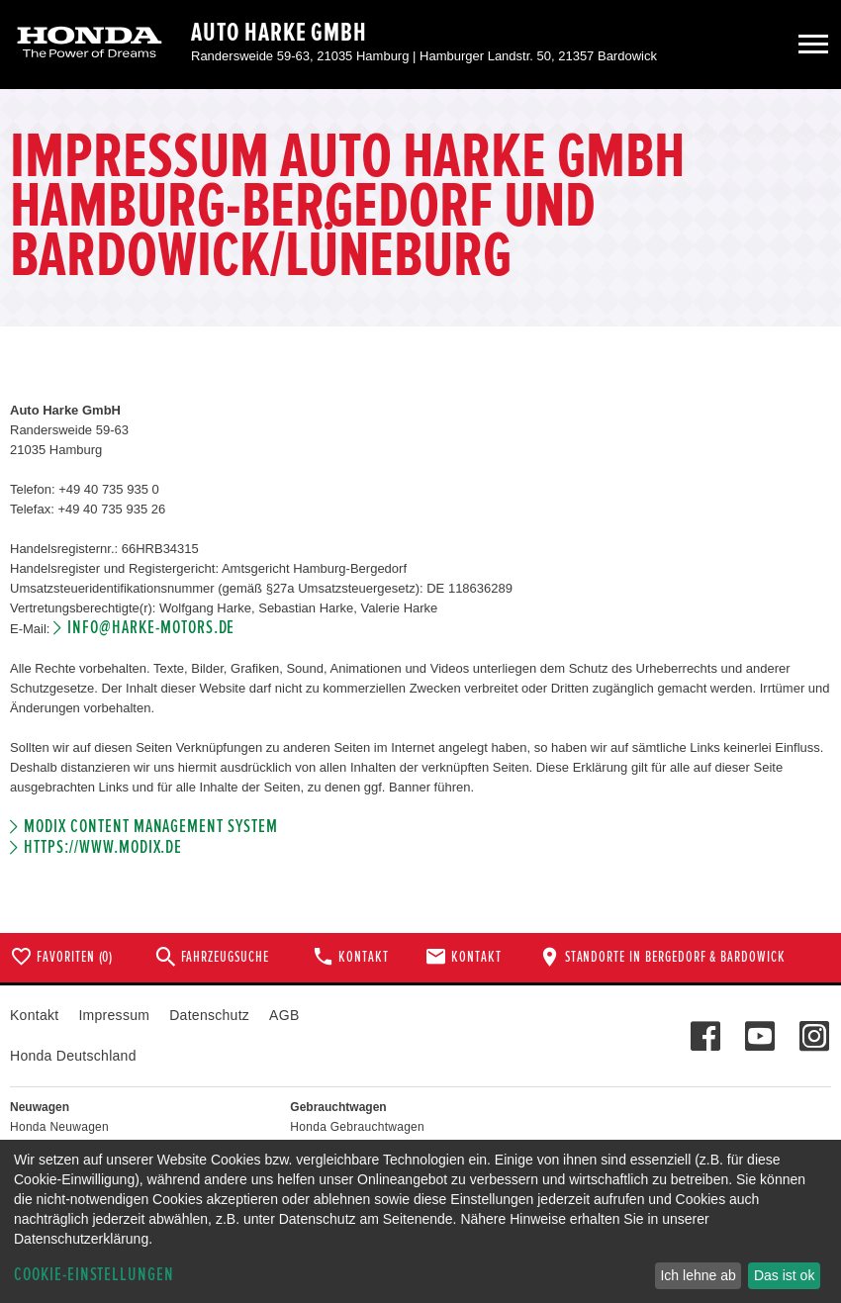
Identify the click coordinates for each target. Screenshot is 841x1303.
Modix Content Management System (150, 826)
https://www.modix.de (103, 847)
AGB (284, 1015)
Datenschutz (209, 1015)
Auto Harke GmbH (279, 33)
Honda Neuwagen (59, 1127)
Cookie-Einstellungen (94, 1274)
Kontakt (34, 1015)
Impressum (113, 1015)
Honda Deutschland (73, 1056)
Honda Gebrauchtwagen (357, 1127)
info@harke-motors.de (150, 627)
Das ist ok (784, 1275)
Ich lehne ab (697, 1275)
